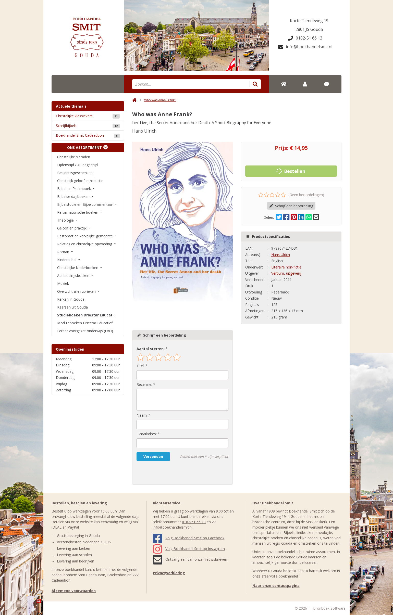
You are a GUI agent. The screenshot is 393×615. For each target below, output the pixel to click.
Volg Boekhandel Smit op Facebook (188, 537)
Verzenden (153, 456)
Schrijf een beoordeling (291, 205)
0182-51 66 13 (305, 38)
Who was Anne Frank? (160, 100)
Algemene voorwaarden (74, 590)
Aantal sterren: (151, 348)
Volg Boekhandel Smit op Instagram (189, 548)
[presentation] (169, 472)
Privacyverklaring (169, 572)
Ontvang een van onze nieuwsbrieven (190, 559)
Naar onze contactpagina (276, 585)
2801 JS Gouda (309, 29)
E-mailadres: (147, 433)
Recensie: (144, 384)
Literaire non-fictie (286, 267)
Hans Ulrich (280, 254)
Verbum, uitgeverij (286, 273)
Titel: (140, 365)
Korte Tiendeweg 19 (309, 20)
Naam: (142, 415)
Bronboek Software (329, 608)
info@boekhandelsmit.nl (305, 46)
